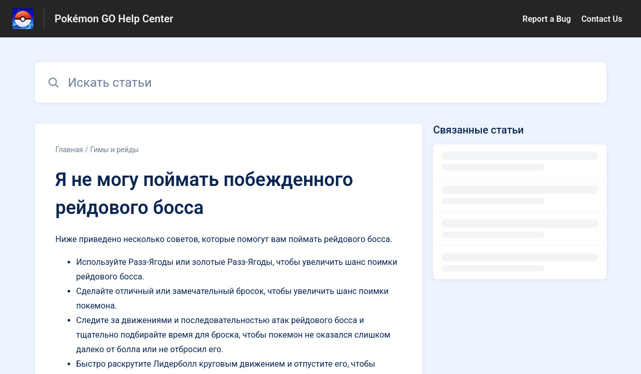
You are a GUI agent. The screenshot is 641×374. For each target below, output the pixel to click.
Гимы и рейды (114, 149)
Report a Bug (546, 19)
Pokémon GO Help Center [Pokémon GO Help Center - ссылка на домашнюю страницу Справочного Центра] (114, 18)
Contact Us (601, 19)
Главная (69, 149)
